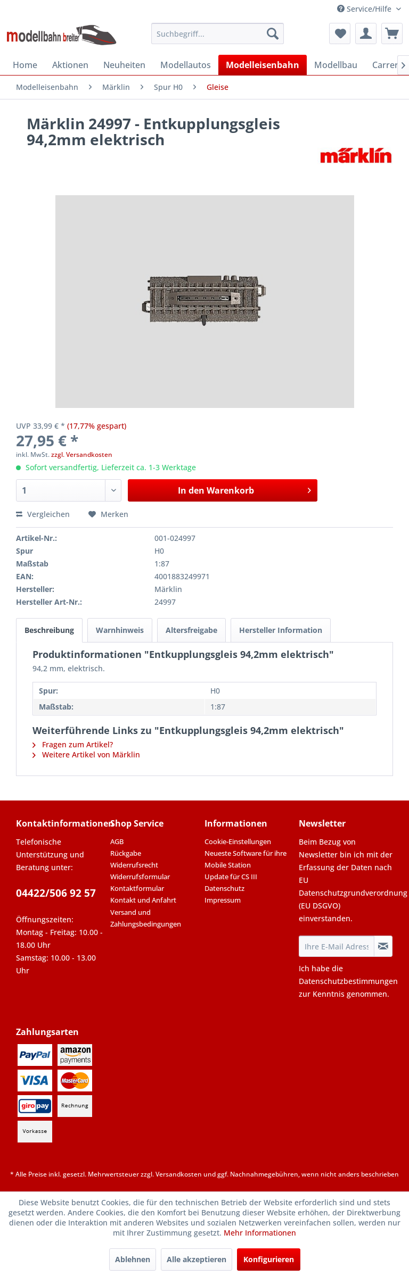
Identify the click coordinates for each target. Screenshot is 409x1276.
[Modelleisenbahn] (262, 65)
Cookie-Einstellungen (237, 841)
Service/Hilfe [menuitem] (365, 9)
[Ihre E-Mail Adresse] (336, 946)
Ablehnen (132, 1259)
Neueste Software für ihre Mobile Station (245, 859)
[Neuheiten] (124, 65)
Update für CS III (230, 876)
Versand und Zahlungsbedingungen (145, 918)
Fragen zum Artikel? (72, 744)
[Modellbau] (336, 65)
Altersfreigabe (191, 630)
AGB (117, 841)
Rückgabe (125, 853)
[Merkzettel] (339, 33)
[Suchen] (272, 33)
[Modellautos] (185, 65)
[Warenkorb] (392, 33)
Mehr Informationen (260, 1233)
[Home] (25, 65)
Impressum (222, 900)
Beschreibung (49, 630)
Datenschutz (224, 888)
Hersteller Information (280, 630)
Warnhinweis (120, 630)
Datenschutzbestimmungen (348, 981)
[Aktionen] (70, 65)
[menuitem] (217, 33)
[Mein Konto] (366, 33)
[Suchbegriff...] (217, 33)
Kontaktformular (137, 888)
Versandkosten (179, 1174)
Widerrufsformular (140, 876)
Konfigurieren (268, 1259)
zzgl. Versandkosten (81, 454)
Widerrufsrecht (134, 865)
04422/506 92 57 (56, 893)
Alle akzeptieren (196, 1259)
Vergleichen (43, 514)
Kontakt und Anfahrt (143, 900)
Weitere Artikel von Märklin (86, 754)
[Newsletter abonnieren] (383, 946)
